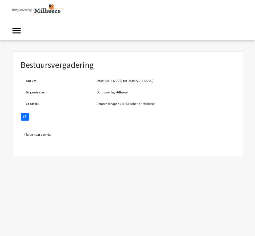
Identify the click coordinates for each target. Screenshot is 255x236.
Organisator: (36, 92)
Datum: (31, 81)
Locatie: (32, 104)
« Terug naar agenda (37, 134)
